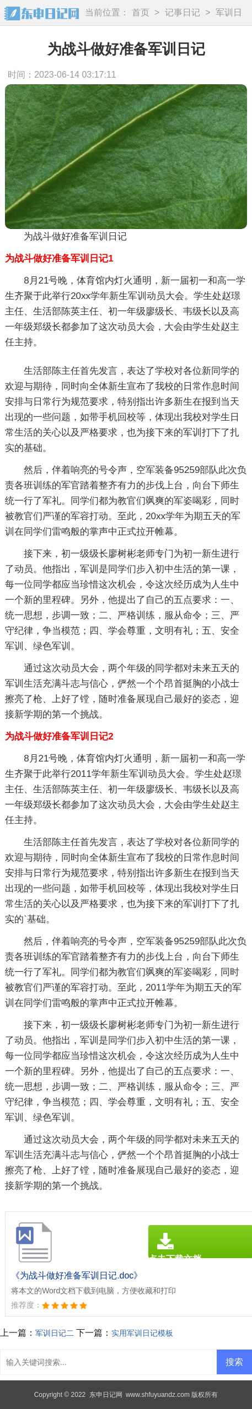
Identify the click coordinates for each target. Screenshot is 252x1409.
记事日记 (182, 12)
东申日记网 (105, 1395)
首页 (140, 12)
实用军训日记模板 (142, 1333)
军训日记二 (54, 1333)
